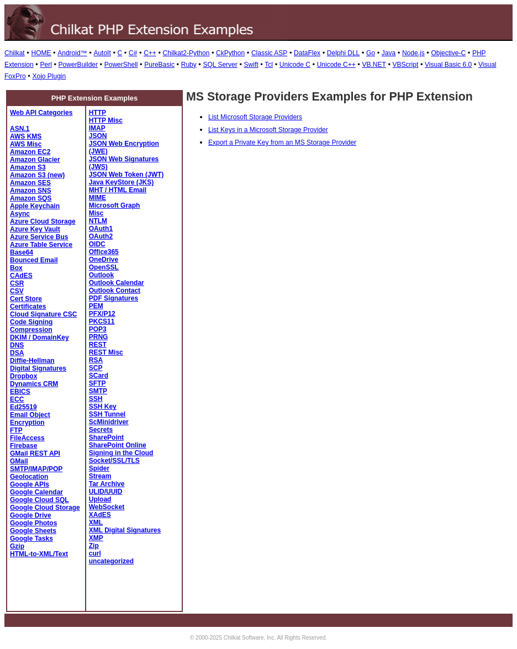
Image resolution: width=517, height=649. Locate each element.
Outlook (101, 275)
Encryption (27, 422)
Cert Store (26, 299)
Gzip (17, 546)
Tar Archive (107, 484)
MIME (97, 198)
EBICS (20, 391)
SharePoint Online (117, 445)
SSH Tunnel (107, 414)
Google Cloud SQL (39, 500)
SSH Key (103, 406)
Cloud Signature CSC (43, 314)
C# (133, 53)
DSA (17, 353)
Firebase (23, 446)
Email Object (30, 415)
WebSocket (106, 507)
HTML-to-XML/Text (39, 554)
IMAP (97, 128)
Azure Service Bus (39, 237)
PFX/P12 (102, 314)
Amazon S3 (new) (37, 175)
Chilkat (14, 53)
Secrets (101, 430)
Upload (100, 499)
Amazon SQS (30, 198)
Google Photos (33, 523)
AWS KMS (25, 136)
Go (370, 53)
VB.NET (374, 64)
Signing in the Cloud (121, 453)
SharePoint (106, 437)
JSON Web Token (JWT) (126, 174)
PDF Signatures (113, 298)
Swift (251, 64)
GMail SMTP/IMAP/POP (36, 465)
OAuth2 (101, 236)
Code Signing (31, 322)
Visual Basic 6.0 (448, 64)
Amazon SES (30, 183)
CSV (17, 291)
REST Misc (106, 352)
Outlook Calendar (116, 283)
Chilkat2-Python (186, 53)
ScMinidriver (109, 422)
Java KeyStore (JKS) (121, 182)
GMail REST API (35, 453)
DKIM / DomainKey (39, 337)
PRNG (98, 337)
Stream (100, 476)
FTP (16, 430)
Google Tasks (31, 538)
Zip (94, 546)
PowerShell (121, 64)
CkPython (230, 53)
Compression (31, 330)
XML (96, 522)
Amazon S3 (28, 167)
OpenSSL (104, 267)
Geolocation (29, 477)
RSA (96, 360)
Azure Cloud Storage (43, 221)
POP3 (98, 329)
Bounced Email (34, 260)
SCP (96, 368)
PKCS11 (102, 321)
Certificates (28, 306)
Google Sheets (33, 531)
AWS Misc (25, 144)
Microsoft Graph (114, 205)
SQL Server (220, 64)
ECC (17, 399)
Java (388, 53)
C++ (150, 53)
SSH (96, 399)
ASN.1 (19, 129)
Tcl (269, 64)
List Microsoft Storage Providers (255, 117)
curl (95, 553)
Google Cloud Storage (45, 507)
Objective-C (448, 53)
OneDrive (103, 259)
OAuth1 (101, 229)
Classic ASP (269, 53)
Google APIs (29, 484)
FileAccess (27, 438)
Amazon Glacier (35, 159)
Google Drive (30, 515)
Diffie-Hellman (32, 361)
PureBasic (159, 64)
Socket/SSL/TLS (114, 461)
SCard (98, 375)
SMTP (98, 391)
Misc (96, 213)
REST (98, 345)
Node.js (413, 53)
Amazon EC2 (30, 152)
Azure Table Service (41, 245)
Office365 (104, 252)
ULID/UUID (106, 491)
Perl (45, 64)
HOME (41, 53)
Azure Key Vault (35, 229)
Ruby (189, 64)
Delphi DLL (343, 53)
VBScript (406, 64)
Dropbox (23, 376)
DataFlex (307, 53)
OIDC (97, 244)
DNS (17, 345)
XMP (96, 538)
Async (20, 214)
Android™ (72, 53)
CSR (17, 283)
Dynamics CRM (34, 384)
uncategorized (111, 561)
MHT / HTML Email (117, 190)
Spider (99, 468)
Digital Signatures (38, 368)
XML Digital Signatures (125, 530)
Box (16, 268)
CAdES (21, 275)
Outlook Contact (114, 290)
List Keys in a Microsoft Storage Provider (268, 130)
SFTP (97, 383)
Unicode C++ (336, 64)
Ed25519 (23, 407)
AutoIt (101, 53)
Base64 (21, 252)
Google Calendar (36, 492)
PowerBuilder (78, 64)
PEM (96, 306)
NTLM (98, 221)
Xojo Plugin (49, 76)
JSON (98, 136)
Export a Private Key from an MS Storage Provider (282, 142)
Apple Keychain (35, 206)
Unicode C (294, 64)
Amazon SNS (30, 190)
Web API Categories (41, 113)
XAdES (100, 515)
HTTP (97, 113)
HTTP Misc (106, 120)
